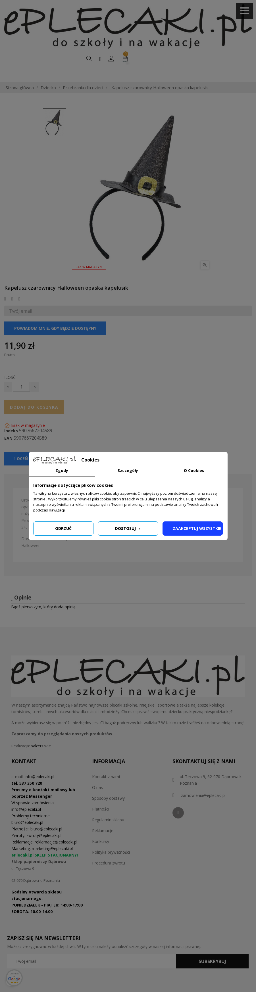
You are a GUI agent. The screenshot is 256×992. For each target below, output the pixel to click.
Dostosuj (128, 528)
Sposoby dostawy (108, 811)
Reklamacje (102, 843)
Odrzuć (63, 528)
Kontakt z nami (106, 789)
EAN (8, 451)
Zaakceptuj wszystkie (197, 528)
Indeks (11, 443)
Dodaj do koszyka (34, 420)
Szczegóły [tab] (128, 470)
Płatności (100, 822)
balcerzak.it (41, 758)
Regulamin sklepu (108, 833)
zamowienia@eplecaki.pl (203, 808)
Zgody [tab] (61, 470)
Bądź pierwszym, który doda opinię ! (44, 620)
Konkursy (100, 854)
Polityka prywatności (111, 865)
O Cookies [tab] (194, 470)
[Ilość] (21, 400)
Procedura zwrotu (108, 876)
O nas (97, 800)
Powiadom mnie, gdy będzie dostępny (55, 341)
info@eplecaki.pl (39, 789)
